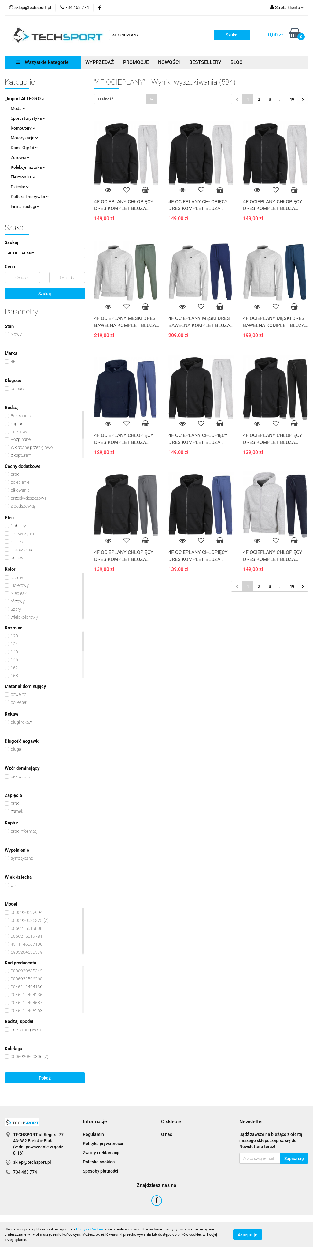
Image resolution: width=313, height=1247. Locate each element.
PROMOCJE (136, 62)
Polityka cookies (99, 1161)
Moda (18, 108)
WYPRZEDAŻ (99, 62)
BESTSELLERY (205, 62)
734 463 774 (25, 1172)
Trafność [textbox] (106, 99)
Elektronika (23, 177)
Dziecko (20, 186)
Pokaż (45, 1078)
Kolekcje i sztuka (28, 167)
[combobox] (125, 99)
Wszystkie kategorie (42, 62)
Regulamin (93, 1134)
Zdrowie (20, 157)
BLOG (236, 62)
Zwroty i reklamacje (102, 1152)
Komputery (23, 128)
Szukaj (44, 293)
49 (291, 99)
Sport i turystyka (28, 118)
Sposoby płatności (100, 1171)
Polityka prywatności (103, 1143)
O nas (166, 1134)
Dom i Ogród (24, 147)
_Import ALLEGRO (24, 98)
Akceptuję (247, 1234)
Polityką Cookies (90, 1229)
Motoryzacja (24, 137)
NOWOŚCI (169, 62)
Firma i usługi (25, 206)
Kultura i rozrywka (30, 196)
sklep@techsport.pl (32, 1162)
